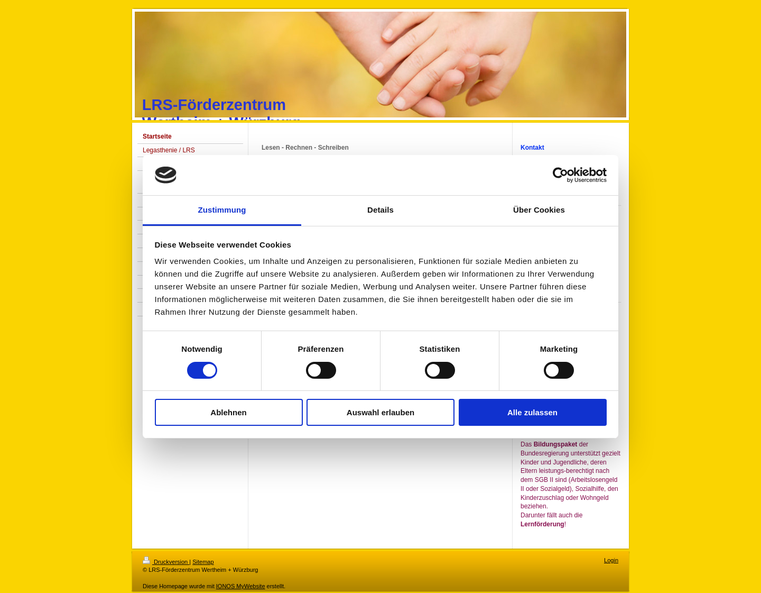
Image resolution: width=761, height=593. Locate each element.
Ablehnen (228, 412)
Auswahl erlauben (380, 412)
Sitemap (203, 562)
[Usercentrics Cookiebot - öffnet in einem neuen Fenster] (560, 175)
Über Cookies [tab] (539, 209)
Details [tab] (380, 209)
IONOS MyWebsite (240, 586)
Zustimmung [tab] (222, 209)
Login (611, 560)
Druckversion (166, 562)
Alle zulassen (532, 412)
